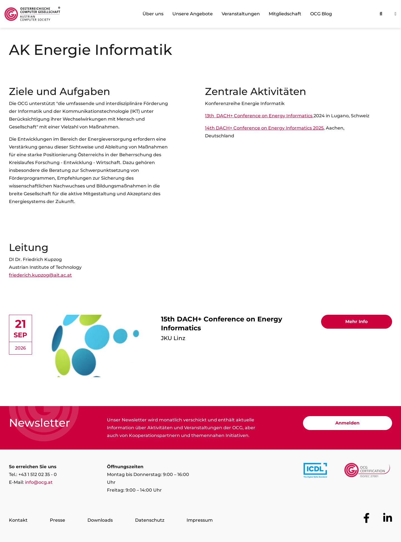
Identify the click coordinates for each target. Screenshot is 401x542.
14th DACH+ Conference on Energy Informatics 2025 (264, 128)
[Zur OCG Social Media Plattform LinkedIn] (387, 518)
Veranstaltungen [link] (241, 13)
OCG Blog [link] (321, 13)
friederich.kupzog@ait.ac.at (40, 275)
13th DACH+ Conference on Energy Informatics (258, 115)
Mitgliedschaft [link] (285, 13)
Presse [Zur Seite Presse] (57, 520)
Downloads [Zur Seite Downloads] (100, 520)
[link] (200, 347)
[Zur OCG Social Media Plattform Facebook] (366, 518)
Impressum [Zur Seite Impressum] (200, 520)
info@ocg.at (39, 482)
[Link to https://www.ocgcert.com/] (367, 471)
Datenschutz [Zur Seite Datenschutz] (149, 520)
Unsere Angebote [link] (192, 13)
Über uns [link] (153, 13)
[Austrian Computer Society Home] (32, 14)
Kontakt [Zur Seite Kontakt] (18, 520)
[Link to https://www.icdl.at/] (315, 471)
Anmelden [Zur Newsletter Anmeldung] (347, 423)
